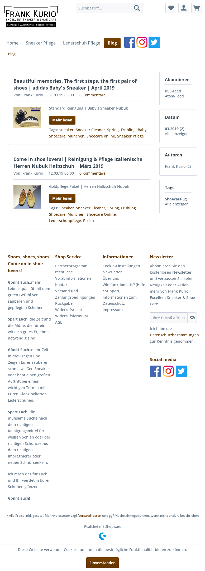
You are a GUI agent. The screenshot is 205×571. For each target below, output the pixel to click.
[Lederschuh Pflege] (81, 43)
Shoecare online (101, 136)
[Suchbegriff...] (109, 8)
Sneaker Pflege (130, 136)
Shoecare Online (101, 214)
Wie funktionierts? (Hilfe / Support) (124, 287)
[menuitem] (109, 8)
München (76, 136)
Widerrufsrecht (68, 309)
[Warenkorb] (196, 8)
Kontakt (62, 284)
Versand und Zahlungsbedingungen (75, 294)
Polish (88, 220)
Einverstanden (102, 562)
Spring (113, 129)
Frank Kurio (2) (178, 166)
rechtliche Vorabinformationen (73, 275)
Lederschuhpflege (65, 220)
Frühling (128, 129)
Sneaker (66, 207)
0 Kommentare (92, 94)
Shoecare (57, 136)
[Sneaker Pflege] (40, 43)
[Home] (12, 43)
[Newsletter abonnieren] (192, 317)
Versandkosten (89, 515)
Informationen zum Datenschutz (120, 300)
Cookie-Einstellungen (121, 265)
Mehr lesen (62, 119)
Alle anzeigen (177, 133)
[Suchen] (136, 8)
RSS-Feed (173, 90)
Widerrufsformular (71, 315)
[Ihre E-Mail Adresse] (169, 317)
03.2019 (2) (174, 128)
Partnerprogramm (71, 265)
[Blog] (112, 43)
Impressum (113, 309)
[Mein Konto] (183, 8)
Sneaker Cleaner (90, 129)
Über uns (111, 278)
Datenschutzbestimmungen (174, 334)
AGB (59, 322)
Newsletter (112, 271)
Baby (142, 129)
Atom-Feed (174, 96)
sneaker (66, 129)
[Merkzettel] (170, 8)
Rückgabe (64, 303)
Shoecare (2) (176, 198)
